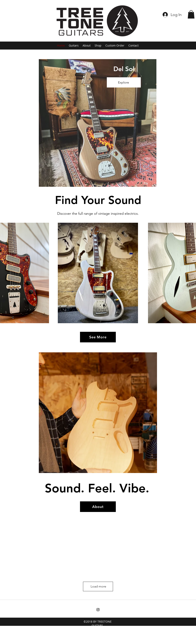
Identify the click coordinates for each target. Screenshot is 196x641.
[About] (98, 506)
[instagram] (98, 610)
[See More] (98, 337)
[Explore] (124, 82)
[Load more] (98, 586)
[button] (191, 14)
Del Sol (123, 69)
